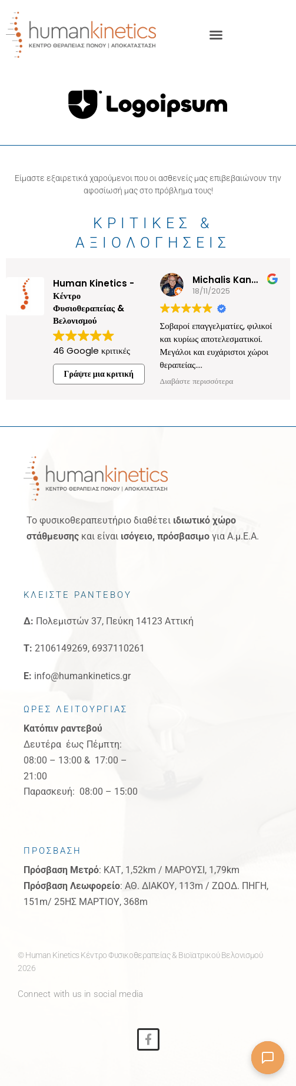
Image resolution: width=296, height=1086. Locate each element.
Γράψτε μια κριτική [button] (99, 374)
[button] (216, 34)
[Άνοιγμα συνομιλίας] (267, 1057)
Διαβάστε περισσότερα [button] (197, 381)
